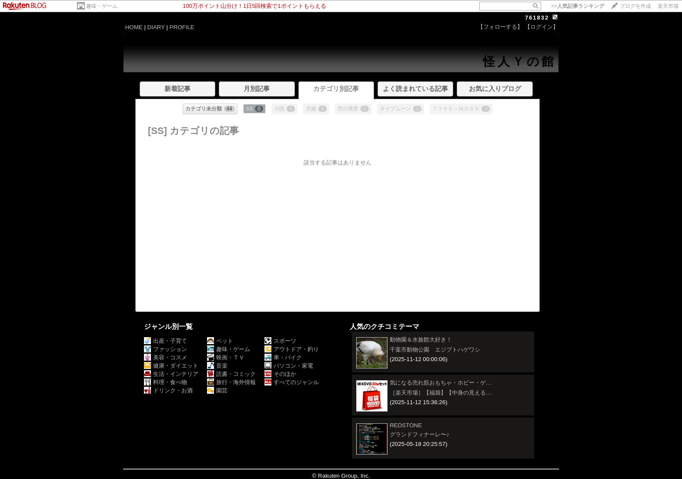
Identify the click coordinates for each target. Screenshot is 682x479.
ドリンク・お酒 (168, 390)
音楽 (217, 365)
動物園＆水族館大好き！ (421, 339)
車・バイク (283, 357)
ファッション (165, 349)
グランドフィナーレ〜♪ (419, 434)
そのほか (280, 374)
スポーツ (280, 341)
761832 (537, 17)
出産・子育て (165, 341)
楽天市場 (668, 6)
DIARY (156, 27)
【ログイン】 (541, 26)
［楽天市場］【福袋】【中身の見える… (440, 392)
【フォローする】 (500, 26)
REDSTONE (406, 425)
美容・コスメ (165, 357)
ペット (220, 341)
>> (577, 6)
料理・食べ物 (165, 382)
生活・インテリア (171, 374)
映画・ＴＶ (225, 357)
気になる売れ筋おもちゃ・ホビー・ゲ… (440, 382)
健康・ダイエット (171, 365)
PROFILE (182, 27)
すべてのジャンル (291, 382)
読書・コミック (231, 374)
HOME (134, 27)
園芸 (217, 390)
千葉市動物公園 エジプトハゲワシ (435, 349)
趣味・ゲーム (101, 6)
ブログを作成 (635, 6)
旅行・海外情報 (231, 382)
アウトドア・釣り (291, 349)
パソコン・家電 (288, 365)
